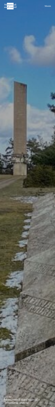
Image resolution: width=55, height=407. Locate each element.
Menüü (48, 6)
